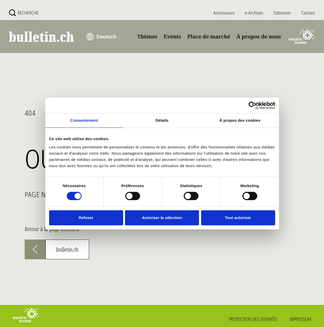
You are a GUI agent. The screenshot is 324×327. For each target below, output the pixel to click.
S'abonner (282, 13)
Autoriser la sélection (162, 217)
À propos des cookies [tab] (240, 120)
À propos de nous (258, 36)
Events (172, 36)
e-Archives (254, 13)
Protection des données (253, 319)
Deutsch (106, 36)
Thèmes (147, 36)
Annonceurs (224, 13)
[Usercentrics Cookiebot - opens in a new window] (252, 105)
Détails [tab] (162, 120)
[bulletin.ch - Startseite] (41, 36)
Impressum (300, 319)
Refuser (86, 217)
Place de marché (208, 36)
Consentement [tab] (84, 120)
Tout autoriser (238, 217)
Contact (308, 13)
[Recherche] (23, 12)
